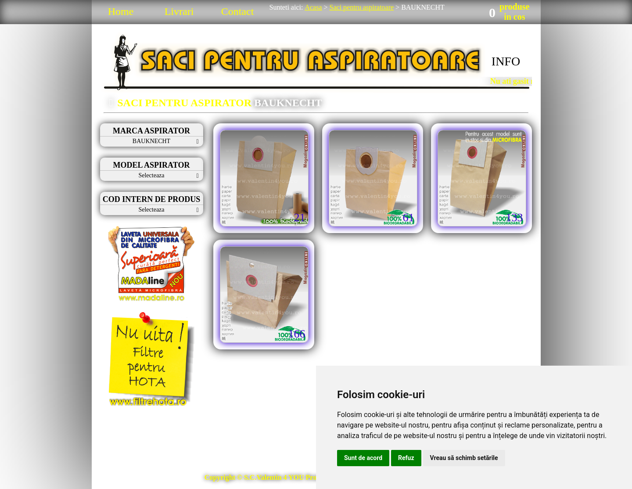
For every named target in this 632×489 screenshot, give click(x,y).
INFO (506, 61)
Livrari (179, 11)
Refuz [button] (406, 457)
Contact (237, 11)
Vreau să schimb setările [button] (464, 457)
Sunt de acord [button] (363, 457)
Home (121, 11)
